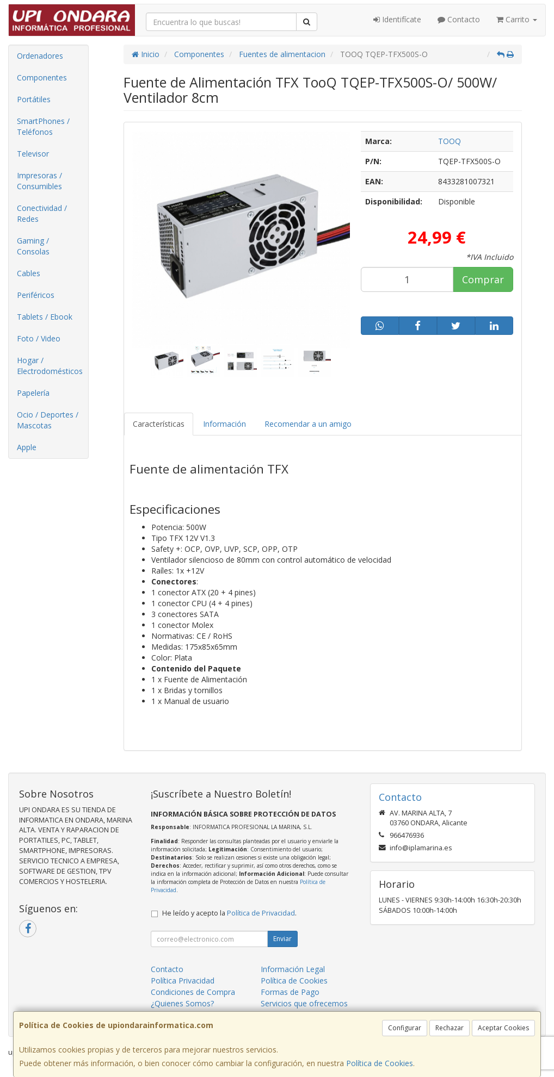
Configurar (404, 1027)
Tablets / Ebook (44, 317)
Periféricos (35, 295)
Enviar (282, 938)
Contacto (459, 19)
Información (224, 424)
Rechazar (449, 1027)
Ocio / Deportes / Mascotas (47, 420)
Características (158, 424)
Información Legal (293, 969)
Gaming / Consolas (33, 246)
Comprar (483, 279)
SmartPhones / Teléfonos (43, 126)
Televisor (33, 153)
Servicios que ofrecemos (304, 1003)
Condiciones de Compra (193, 992)
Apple (26, 447)
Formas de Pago (290, 992)
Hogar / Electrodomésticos (50, 365)
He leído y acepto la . (229, 913)
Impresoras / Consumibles (39, 180)
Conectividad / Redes (42, 213)
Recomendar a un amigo (308, 424)
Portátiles (34, 99)
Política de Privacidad (261, 913)
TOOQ (449, 141)
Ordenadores (40, 56)
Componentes (42, 77)
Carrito (516, 19)
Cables (28, 273)
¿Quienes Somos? (182, 1003)
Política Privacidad (182, 980)
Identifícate (397, 19)
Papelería (33, 393)
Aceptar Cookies (503, 1027)
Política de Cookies (379, 1063)
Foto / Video (38, 338)
